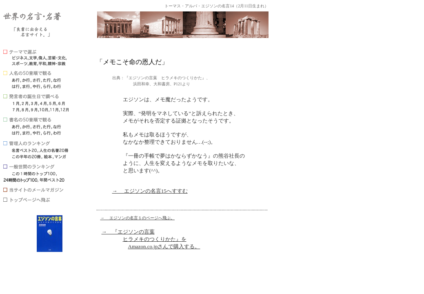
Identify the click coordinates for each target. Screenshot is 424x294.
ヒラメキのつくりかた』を (154, 239)
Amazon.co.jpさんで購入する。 (164, 246)
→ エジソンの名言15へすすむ (150, 191)
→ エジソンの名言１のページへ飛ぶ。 (137, 218)
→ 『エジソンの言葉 (128, 232)
